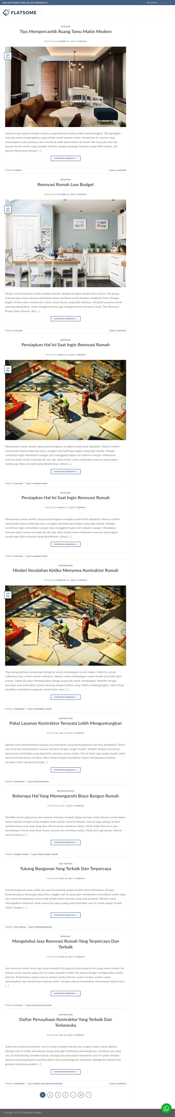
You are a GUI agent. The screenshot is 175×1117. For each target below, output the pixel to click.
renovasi (65, 179)
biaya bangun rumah (48, 854)
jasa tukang (66, 863)
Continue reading (66, 158)
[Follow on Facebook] (161, 3)
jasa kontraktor (42, 781)
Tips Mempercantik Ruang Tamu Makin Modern (66, 31)
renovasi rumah (40, 483)
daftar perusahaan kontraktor (49, 1083)
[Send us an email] (171, 3)
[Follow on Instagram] (164, 3)
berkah (83, 41)
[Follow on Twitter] (167, 3)
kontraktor (66, 565)
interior (65, 26)
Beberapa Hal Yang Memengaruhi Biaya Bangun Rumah (65, 795)
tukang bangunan (43, 926)
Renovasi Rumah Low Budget (66, 184)
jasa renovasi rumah (42, 1005)
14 (80, 1094)
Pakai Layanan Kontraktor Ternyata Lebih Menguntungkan (65, 723)
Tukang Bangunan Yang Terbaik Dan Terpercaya (65, 868)
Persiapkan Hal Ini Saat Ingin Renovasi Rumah (66, 344)
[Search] (43, 13)
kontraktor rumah (43, 708)
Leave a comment (117, 170)
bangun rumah (65, 791)
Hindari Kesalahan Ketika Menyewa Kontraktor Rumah (66, 570)
